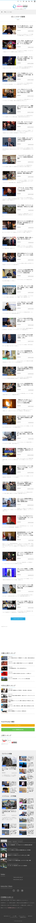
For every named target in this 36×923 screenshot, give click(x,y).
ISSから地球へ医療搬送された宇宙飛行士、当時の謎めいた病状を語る (20, 690)
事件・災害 (5, 358)
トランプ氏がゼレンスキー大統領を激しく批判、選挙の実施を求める (25, 304)
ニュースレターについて (13, 917)
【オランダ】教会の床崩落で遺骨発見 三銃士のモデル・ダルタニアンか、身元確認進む (21, 696)
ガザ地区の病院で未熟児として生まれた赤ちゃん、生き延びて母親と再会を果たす (30, 801)
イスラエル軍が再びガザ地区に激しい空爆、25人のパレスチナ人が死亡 (30, 832)
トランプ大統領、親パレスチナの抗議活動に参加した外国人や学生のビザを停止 (30, 820)
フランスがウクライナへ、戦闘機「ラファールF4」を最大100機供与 (25, 107)
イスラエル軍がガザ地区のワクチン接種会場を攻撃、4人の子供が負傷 (30, 807)
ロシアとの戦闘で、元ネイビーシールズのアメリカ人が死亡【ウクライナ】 (30, 765)
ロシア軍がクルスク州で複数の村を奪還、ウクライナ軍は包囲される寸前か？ (13, 784)
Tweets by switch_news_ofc (18, 877)
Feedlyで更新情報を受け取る (18, 729)
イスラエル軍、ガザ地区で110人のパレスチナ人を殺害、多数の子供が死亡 (30, 826)
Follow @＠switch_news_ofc (18, 879)
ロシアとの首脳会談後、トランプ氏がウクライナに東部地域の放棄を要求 (19, 844)
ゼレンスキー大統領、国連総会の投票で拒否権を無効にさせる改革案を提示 (25, 369)
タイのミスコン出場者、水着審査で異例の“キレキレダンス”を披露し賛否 (20, 663)
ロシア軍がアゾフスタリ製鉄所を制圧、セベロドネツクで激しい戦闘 (19, 860)
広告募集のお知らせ (23, 917)
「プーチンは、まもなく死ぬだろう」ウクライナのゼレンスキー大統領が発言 (25, 189)
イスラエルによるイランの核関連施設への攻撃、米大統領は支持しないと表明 (30, 813)
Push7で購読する (18, 725)
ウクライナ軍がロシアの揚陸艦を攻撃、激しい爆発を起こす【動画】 (30, 783)
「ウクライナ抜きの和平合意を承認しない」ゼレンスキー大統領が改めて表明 (25, 320)
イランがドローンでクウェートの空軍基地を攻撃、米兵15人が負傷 (9, 811)
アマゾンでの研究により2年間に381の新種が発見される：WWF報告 (19, 850)
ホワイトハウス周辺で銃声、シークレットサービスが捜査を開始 (19, 678)
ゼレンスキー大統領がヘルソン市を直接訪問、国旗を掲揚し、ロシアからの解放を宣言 (25, 484)
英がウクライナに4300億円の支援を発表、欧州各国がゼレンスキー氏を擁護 (25, 223)
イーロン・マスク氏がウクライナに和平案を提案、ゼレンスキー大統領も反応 (25, 517)
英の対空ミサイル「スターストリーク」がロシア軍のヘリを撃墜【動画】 (30, 790)
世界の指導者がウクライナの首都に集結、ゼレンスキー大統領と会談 (25, 255)
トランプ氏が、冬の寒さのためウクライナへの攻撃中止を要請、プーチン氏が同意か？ (25, 42)
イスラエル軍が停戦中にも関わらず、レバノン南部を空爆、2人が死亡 (13, 832)
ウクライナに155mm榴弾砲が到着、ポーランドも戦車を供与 (30, 777)
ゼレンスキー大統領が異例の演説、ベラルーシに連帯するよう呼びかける (25, 554)
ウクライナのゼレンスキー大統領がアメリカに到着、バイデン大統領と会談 (25, 467)
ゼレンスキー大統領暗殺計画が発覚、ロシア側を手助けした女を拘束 (25, 385)
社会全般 (4, 391)
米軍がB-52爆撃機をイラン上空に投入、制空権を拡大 (17, 711)
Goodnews (21, 802)
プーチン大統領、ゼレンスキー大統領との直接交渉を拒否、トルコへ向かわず (25, 139)
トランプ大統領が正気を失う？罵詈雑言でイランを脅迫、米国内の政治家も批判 (21, 658)
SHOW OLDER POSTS (18, 618)
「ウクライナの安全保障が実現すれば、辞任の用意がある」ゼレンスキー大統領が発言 (25, 271)
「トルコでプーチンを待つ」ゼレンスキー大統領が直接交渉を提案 (25, 157)
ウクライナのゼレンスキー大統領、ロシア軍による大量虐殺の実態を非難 (25, 586)
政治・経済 (5, 33)
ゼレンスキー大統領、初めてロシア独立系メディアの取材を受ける (25, 603)
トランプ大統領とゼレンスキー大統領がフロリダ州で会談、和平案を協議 (25, 75)
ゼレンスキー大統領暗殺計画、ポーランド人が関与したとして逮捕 (25, 352)
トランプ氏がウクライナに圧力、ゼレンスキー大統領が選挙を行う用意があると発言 (25, 91)
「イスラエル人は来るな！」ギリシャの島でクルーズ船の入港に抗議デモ (13, 826)
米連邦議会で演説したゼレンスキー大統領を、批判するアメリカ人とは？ (25, 450)
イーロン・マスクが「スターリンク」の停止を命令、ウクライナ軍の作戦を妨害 (13, 790)
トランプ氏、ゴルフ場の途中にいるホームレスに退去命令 (17, 865)
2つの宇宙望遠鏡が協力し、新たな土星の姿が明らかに (17, 668)
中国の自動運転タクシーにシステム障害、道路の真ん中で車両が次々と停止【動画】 (21, 701)
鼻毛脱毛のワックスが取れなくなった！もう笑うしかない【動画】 (18, 855)
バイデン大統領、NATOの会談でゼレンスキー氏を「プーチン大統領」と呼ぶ (25, 336)
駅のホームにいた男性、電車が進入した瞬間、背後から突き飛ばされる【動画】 (21, 706)
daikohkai (19, 30)
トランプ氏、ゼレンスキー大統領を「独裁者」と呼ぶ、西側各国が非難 (25, 287)
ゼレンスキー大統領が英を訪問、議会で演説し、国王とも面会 (25, 434)
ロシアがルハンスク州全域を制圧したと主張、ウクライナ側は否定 (9, 769)
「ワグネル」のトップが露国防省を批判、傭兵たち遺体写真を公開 (30, 771)
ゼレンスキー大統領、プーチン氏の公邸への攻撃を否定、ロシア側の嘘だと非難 (25, 58)
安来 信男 (19, 539)
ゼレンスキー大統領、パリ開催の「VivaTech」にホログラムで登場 (25, 570)
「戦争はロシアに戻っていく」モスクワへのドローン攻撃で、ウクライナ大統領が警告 (25, 401)
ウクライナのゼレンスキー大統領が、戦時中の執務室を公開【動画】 (25, 417)
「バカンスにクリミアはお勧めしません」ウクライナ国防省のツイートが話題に (30, 758)
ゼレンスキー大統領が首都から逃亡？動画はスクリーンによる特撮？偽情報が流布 (25, 500)
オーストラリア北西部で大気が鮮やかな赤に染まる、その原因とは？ (19, 673)
